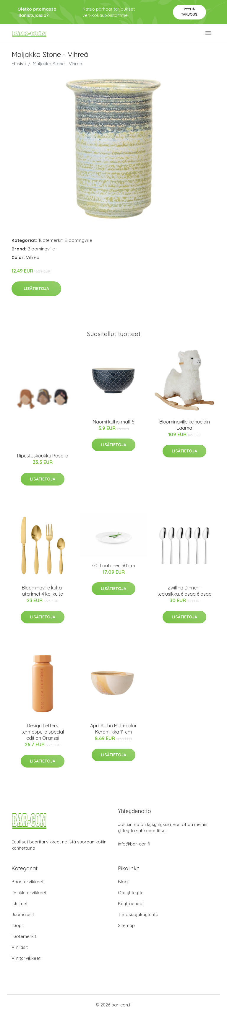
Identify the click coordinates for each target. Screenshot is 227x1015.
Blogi (123, 881)
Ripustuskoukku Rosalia (42, 456)
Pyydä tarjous (189, 12)
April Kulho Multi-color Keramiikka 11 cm (113, 729)
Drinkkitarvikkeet (29, 892)
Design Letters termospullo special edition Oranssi (42, 732)
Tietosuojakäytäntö (138, 914)
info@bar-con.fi (134, 844)
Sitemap (126, 925)
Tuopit (18, 925)
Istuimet (19, 903)
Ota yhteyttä (131, 892)
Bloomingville (78, 240)
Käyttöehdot (131, 903)
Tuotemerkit (50, 240)
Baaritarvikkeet (27, 881)
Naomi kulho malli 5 (113, 422)
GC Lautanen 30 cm (113, 565)
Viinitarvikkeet (26, 958)
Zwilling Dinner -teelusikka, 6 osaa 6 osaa (184, 591)
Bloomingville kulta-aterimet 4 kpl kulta (43, 591)
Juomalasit (23, 914)
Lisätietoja (36, 288)
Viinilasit (20, 947)
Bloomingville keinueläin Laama (184, 425)
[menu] (208, 33)
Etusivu (19, 63)
